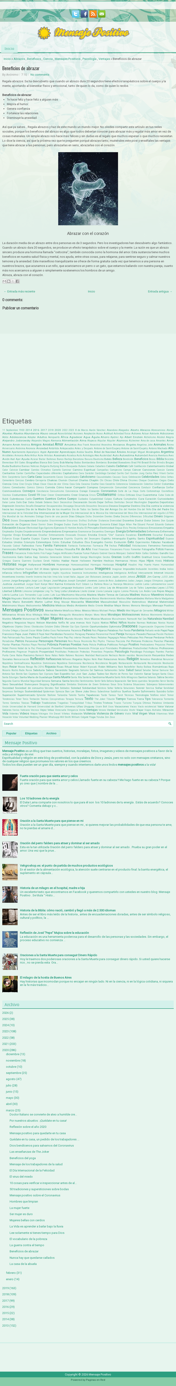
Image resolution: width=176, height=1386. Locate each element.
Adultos (42, 437)
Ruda (22, 670)
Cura (141, 498)
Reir (100, 659)
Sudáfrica (116, 691)
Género (67, 557)
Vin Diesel (55, 713)
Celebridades (150, 476)
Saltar (122, 670)
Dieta (116, 516)
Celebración (134, 476)
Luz (58, 594)
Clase (43, 484)
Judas (131, 580)
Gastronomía (9, 557)
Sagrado (74, 670)
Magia (6, 598)
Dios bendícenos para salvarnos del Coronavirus (42, 1145)
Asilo (79, 455)
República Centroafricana (16, 663)
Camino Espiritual (84, 469)
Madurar (145, 594)
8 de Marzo (81, 430)
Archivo (51, 733)
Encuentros (98, 531)
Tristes (98, 702)
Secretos (169, 677)
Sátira (160, 677)
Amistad (48, 444)
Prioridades (112, 648)
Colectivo (148, 484)
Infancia (7, 572)
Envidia (92, 534)
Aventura (163, 455)
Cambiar (24, 469)
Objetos (19, 626)
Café (130, 466)
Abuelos (18, 433)
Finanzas (104, 549)
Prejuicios (160, 644)
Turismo (127, 702)
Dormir (42, 524)
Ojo (72, 626)
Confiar (170, 487)
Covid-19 (34, 495)
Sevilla (170, 681)
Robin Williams (107, 666)
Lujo (39, 594)
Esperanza (56, 538)
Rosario (6, 670)
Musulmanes (119, 618)
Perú (70, 641)
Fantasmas (85, 545)
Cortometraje (153, 491)
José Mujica (59, 580)
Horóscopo (108, 564)
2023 (71, 430)
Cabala (90, 466)
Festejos (49, 549)
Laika (146, 584)
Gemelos (44, 557)
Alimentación (70, 440)
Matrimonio (9, 605)
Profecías (153, 648)
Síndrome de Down (88, 684)
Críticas (130, 495)
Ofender (65, 626)
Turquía (137, 702)
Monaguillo (65, 614)
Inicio (9, 48)
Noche (131, 622)
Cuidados (83, 498)
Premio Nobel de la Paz (22, 648)
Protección (73, 651)
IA (41, 569)
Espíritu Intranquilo (114, 538)
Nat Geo (142, 618)
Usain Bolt (101, 706)
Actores (136, 433)
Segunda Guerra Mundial (16, 681)
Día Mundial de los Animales (18, 516)
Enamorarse (84, 531)
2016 (36, 430)
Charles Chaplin (89, 480)
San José (76, 673)
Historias (9, 564)
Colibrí (157, 484)
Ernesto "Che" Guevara (111, 535)
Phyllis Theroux (106, 641)
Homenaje (63, 564)
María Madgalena (164, 598)
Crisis (92, 495)
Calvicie (13, 469)
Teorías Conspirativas (53, 699)
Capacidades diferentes (49, 473)
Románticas (160, 666)
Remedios (145, 659)
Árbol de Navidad (105, 452)
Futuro (95, 553)
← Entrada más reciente (19, 291)
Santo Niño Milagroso (126, 677)
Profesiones (166, 648)
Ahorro (105, 437)
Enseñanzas (29, 534)
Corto (142, 491)
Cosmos (6, 495)
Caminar (66, 469)
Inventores (8, 576)
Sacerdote (61, 670)
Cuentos (38, 498)
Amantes (161, 440)
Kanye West (47, 584)
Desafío (30, 505)
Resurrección (154, 663)
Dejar (100, 502)
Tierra (140, 699)
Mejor (117, 605)
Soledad (76, 688)
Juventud (19, 584)
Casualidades (71, 476)
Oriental (169, 626)
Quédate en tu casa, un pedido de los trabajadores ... (44, 1139)
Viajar (139, 710)
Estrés (55, 542)
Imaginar (117, 569)
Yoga (92, 717)
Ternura (79, 699)
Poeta (85, 644)
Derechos (20, 505)
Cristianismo (106, 495)
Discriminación (58, 520)
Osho (46, 630)
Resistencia (101, 663)
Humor (20, 569)
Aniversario (8, 448)
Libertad (7, 591)
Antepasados (67, 448)
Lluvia (99, 591)
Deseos (113, 505)
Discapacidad (27, 520)
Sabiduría (39, 670)
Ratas (55, 655)
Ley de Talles (136, 587)
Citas (36, 484)
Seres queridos (140, 681)
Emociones (156, 527)
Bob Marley (67, 462)
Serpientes (154, 681)
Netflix (61, 622)
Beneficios (34, 59)
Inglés (56, 572)
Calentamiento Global (160, 466)
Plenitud (42, 644)
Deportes (153, 502)
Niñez (113, 622)
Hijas (142, 560)
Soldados (65, 688)
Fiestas (59, 549)
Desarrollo (79, 505)
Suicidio (161, 691)
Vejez (43, 710)
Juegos (139, 580)
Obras (27, 626)
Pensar (148, 637)
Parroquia (130, 634)
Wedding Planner (38, 717)
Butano (82, 466)
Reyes (5, 666)
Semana (46, 681)
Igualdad (77, 569)
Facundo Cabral (11, 545)
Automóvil (141, 455)
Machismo (67, 594)
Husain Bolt (31, 569)
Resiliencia (88, 663)
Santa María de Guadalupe (35, 677)
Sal (91, 670)
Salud (130, 670)
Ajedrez (114, 437)
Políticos (112, 644)
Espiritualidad (155, 538)
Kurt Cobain (82, 584)
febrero (11, 1272)
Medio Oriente (95, 605)
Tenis (25, 699)
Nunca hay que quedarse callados (32, 1257)
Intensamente (145, 572)
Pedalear (102, 637)
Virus (151, 713)
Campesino (116, 469)
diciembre (12, 1054)
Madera (91, 594)
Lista (64, 591)
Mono (96, 614)
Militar (170, 610)
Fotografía (148, 549)
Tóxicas (25, 702)
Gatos (28, 557)
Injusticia (65, 572)
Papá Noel (44, 634)
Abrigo (170, 430)
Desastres (91, 505)
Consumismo (57, 491)
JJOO (164, 576)
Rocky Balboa (144, 666)
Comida (50, 487)
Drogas (58, 524)
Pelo (141, 637)
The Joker (99, 699)
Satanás (152, 677)
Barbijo (68, 459)
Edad (114, 524)
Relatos (122, 659)
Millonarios (9, 614)
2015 (5, 1313)
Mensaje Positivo (163, 605)
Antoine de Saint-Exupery (107, 448)
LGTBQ (169, 587)
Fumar (86, 553)
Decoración (80, 502)
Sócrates (49, 688)
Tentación (34, 699)
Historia (168, 560)
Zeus (112, 717)
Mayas (21, 605)
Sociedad (8, 688)
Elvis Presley (130, 527)
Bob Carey (53, 462)
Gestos (106, 557)
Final (95, 549)
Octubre (48, 626)
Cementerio (8, 480)
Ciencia (48, 59)
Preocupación (43, 648)
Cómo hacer (64, 487)
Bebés (108, 459)
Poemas (64, 644)
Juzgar (30, 584)
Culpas (108, 498)
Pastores (169, 634)
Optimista (115, 626)
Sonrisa (150, 688)
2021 (5, 1044)
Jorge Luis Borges (41, 580)
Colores (6, 487)
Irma (55, 576)
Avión (6, 459)
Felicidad (124, 545)
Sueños (126, 691)
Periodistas (8, 641)
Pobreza (52, 644)
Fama (39, 545)
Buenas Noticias (30, 466)
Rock (120, 666)
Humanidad (167, 564)
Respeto (113, 663)
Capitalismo (70, 473)
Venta (82, 710)
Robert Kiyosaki (88, 666)
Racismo (28, 655)
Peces (94, 637)
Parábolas (56, 634)
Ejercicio (59, 527)
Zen (107, 717)
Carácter (89, 473)
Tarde (104, 695)
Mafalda (169, 594)
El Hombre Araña (74, 527)
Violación (76, 713)
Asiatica (71, 455)
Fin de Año (83, 549)
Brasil (145, 462)
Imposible (129, 569)
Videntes (14, 713)
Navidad (168, 618)
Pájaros (102, 630)
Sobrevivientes (166, 684)
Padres (86, 630)
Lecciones (8, 587)
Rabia (19, 655)
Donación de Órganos (16, 524)
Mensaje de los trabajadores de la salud (36, 1164)
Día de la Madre (36, 509)
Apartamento (18, 452)
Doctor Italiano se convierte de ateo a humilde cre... (43, 1114)
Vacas (133, 706)
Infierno (18, 572)
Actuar (145, 433)
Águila (95, 437)
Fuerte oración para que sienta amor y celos (49, 776)
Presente (56, 648)
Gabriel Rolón (134, 553)
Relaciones (110, 659)
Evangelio (97, 542)
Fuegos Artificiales (63, 553)
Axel (12, 459)
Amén (16, 444)
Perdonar (159, 637)
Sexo (5, 684)
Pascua (151, 634)
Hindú (158, 560)
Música (95, 618)
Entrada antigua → (160, 291)
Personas (61, 641)
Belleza (117, 459)
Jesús (141, 576)
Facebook (168, 542)
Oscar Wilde (35, 630)
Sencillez (75, 681)
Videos (24, 713)
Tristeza (108, 702)
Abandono (112, 430)
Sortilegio (19, 691)
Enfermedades (136, 531)
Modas (54, 614)
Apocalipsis (32, 452)
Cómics (40, 487)
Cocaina (85, 484)
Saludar (147, 670)
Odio (57, 626)
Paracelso (68, 634)
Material (153, 601)
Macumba (80, 594)
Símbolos (72, 684)
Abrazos (19, 59)
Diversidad (115, 520)
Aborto (134, 430)
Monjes (89, 614)
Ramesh (39, 655)
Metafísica (68, 610)
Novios (161, 622)
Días (71, 516)
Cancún (161, 469)
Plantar (6, 644)
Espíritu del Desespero (87, 538)
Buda (5, 466)
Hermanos (121, 560)
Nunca (170, 622)
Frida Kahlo (33, 553)
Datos (31, 502)
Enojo (17, 534)
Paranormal (102, 634)
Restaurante (140, 663)
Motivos (145, 614)
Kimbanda (69, 584)
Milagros (160, 610)
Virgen (143, 713)
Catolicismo (88, 476)
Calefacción (140, 466)
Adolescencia (18, 437)
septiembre (13, 1073)
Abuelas (7, 433)
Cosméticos (167, 491)
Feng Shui (37, 549)
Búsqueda (71, 466)
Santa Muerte (61, 677)
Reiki (94, 659)
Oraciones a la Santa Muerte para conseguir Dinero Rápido (58, 955)
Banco (60, 459)
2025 (5, 1019)
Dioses (14, 520)
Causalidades (104, 476)
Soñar (158, 688)
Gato (20, 557)
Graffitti (136, 557)
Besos (152, 459)
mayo (9, 1097)
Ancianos (119, 444)
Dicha (88, 516)
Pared (112, 634)
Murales (78, 618)
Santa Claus (167, 673)
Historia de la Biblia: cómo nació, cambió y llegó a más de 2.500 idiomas (68, 910)
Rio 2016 (39, 666)
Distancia (104, 520)
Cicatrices (153, 480)
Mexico (86, 610)
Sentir (98, 681)
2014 (28, 430)
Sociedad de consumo (29, 688)
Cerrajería (40, 480)
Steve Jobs (82, 691)
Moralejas (114, 614)
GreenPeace (167, 557)
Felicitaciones (139, 545)
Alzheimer (134, 440)
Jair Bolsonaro (93, 576)
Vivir (171, 713)
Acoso (99, 433)
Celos (163, 476)
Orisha (6, 630)
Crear (44, 495)
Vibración (168, 710)
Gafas (145, 553)
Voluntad (24, 717)
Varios (15, 710)
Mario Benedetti (23, 601)
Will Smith (65, 717)
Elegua (118, 527)
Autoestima (126, 455)
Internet (158, 572)
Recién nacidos (127, 655)
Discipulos (42, 520)
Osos (53, 630)
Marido (6, 601)
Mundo (69, 618)
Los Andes (145, 591)
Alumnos (122, 440)
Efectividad (32, 527)
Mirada (21, 614)
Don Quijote (167, 520)
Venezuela (60, 710)
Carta (31, 476)
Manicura (85, 598)
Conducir (146, 487)
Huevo (156, 564)
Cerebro (29, 480)
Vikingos (43, 713)
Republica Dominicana (43, 663)
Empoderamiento (32, 531)
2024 (5, 1025)
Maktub (27, 598)
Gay (35, 557)
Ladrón (138, 584)
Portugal (123, 644)
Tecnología (142, 695)
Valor (160, 706)
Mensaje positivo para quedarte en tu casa (38, 1133)
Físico (126, 549)
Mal (34, 598)
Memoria (135, 605)
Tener (19, 699)
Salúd (138, 670)
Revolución (168, 663)
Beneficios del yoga (23, 1158)
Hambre (97, 560)
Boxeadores (124, 462)
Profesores (8, 651)
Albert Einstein (133, 437)
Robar (76, 666)
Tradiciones (49, 702)
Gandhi (164, 553)
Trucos (117, 702)
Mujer (44, 618)
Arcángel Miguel (136, 452)
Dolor (147, 520)
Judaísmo (120, 580)
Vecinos (35, 710)
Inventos (20, 576)
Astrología (88, 455)
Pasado (141, 634)
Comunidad (121, 487)
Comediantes (18, 487)
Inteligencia (106, 572)
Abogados (123, 430)
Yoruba (100, 717)
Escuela (169, 534)
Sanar (147, 673)
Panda (127, 630)
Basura (89, 459)
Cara (81, 473)
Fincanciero (116, 549)
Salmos (98, 670)
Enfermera (153, 531)
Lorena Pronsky (129, 591)
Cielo (171, 480)
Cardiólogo (100, 473)
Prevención (83, 648)
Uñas (80, 706)
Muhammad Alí (30, 618)
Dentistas (119, 502)
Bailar (42, 459)
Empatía (168, 527)
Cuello (28, 498)
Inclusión (141, 569)
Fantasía (73, 545)
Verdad (111, 710)
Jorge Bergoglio (20, 580)
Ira (45, 576)
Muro (87, 618)
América (25, 444)
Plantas (15, 644)
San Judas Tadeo (93, 673)
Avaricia (152, 455)
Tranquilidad (77, 702)
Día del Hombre (127, 509)
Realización (102, 655)
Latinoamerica (158, 584)
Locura (108, 591)
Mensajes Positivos (67, 59)
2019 (5, 1288)
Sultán (170, 691)
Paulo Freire (56, 637)
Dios (6, 520)
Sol (57, 688)
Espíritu (68, 538)
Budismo (15, 466)
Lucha (14, 594)
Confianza (158, 487)
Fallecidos (28, 545)
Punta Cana (8, 655)
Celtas (170, 476)
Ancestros (106, 444)
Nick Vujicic (93, 622)
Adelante (154, 433)
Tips (148, 699)
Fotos (160, 549)
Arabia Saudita (85, 452)
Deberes (48, 502)
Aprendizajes (68, 452)
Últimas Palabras (152, 702)
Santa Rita (76, 677)
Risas (60, 666)
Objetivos (8, 626)
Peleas (123, 637)
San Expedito (62, 673)
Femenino (154, 545)
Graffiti (126, 557)
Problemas (125, 648)
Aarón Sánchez (97, 430)
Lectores (19, 587)
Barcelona (78, 459)
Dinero (158, 516)
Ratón (62, 655)
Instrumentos (90, 572)
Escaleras (131, 535)
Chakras (52, 480)
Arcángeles (153, 452)
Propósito (33, 651)
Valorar (169, 706)
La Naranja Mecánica (122, 584)
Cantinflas (30, 473)
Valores (6, 710)
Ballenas (51, 459)
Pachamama (63, 630)
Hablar (65, 560)
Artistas (48, 455)
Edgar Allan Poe (128, 524)
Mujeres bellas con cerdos (27, 1220)
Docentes (128, 520)
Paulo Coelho (41, 637)
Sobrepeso (152, 684)
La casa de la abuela (23, 1264)
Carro (24, 476)
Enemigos (109, 531)
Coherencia (122, 484)
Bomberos (101, 462)
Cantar (19, 473)
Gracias (116, 557)
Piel (128, 641)
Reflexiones (53, 659)
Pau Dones (26, 637)
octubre (11, 1066)
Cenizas (19, 480)
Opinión (84, 626)
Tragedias (63, 702)
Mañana (149, 598)
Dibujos (80, 516)
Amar (170, 440)
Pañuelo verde (152, 630)
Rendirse (156, 659)
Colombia (168, 484)
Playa (34, 644)
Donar (34, 524)
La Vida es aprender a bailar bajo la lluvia (36, 1226)
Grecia (156, 557)
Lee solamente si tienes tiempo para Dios (37, 1233)
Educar (21, 527)
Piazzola (120, 641)
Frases (8, 553)
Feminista (23, 549)
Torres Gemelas (11, 702)
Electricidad (107, 527)
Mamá (58, 598)
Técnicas (129, 695)
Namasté (132, 618)
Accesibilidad (65, 433)
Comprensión (106, 487)
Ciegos (163, 480)
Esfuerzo (7, 538)
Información (45, 572)
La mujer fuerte (19, 1208)
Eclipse (83, 524)
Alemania (56, 440)
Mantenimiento (108, 598)
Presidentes (70, 648)
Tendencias (8, 699)
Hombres (49, 564)
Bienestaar (8, 462)
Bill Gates (20, 462)
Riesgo (29, 666)
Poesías (76, 644)
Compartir (79, 487)
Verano (102, 710)
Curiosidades (165, 498)
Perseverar (31, 641)
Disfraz (83, 520)
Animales (160, 444)
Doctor (139, 520)
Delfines (109, 502)
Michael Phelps (107, 610)
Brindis (161, 462)
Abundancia (31, 433)
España (25, 538)
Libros (17, 591)
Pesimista (86, 641)
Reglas (87, 659)
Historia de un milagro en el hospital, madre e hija (52, 888)
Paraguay (80, 634)
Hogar (22, 564)
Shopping (44, 684)
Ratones (70, 655)
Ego (41, 527)
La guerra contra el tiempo (27, 1245)
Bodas (77, 462)
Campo (127, 469)
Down (50, 524)
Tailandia (62, 695)
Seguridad (35, 681)
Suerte (136, 691)
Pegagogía (113, 637)
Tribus (88, 702)
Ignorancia (65, 569)
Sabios (50, 670)
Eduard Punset (146, 524)
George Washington (91, 557)
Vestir (132, 710)
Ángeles (131, 444)
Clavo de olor (54, 484)
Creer (74, 495)
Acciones (78, 433)
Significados (58, 684)
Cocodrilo (110, 484)
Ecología (93, 524)
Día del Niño (144, 509)
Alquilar (101, 440)
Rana (47, 655)
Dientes (108, 516)
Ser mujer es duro (21, 1214)
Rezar (13, 666)
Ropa (171, 666)
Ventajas (104, 59)
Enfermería (167, 531)
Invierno (38, 576)
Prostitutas (61, 651)
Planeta (169, 641)
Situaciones (139, 684)
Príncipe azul (97, 648)
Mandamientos (71, 598)
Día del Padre (160, 509)
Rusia (29, 670)
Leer (36, 587)
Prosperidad (46, 651)
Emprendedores (51, 531)
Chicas (108, 480)
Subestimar (104, 691)
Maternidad (167, 601)
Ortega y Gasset (19, 630)
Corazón (94, 491)
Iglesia (55, 569)
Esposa (170, 538)
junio (9, 1091)
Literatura (74, 591)
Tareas (112, 695)
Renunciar (168, 659)
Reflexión (37, 659)
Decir (56, 502)
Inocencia (77, 572)
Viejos (34, 713)
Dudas (67, 524)
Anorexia (30, 448)
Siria (120, 684)
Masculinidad (109, 601)
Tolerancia (157, 699)
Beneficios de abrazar (21, 68)
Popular (11, 733)
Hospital (121, 564)
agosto (11, 1079)
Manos (95, 598)
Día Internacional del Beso (119, 513)
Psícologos (149, 651)
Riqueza (50, 666)
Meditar (108, 605)
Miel (128, 610)
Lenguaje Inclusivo (72, 587)
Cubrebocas (17, 498)
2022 (65, 430)
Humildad (8, 569)
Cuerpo (72, 498)
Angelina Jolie (145, 444)
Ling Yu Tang (52, 591)
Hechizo (109, 560)
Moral (104, 614)
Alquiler (111, 440)
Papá (164, 630)
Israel (66, 576)
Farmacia (98, 545)
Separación (120, 681)
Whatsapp (53, 717)
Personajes (46, 641)
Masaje (65, 601)
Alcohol (161, 437)
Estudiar (66, 542)
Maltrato (48, 598)
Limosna (27, 591)
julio (8, 1085)
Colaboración (136, 484)
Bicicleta (169, 459)
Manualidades (135, 598)
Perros (19, 641)
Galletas (154, 553)
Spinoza (60, 691)
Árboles (121, 452)
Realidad (90, 655)
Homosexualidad (80, 564)
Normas (141, 622)
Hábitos (55, 560)
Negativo (7, 622)
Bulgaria (45, 466)
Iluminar (89, 569)
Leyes (161, 587)
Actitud (108, 433)
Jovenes (92, 580)
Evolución (120, 542)
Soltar (110, 688)
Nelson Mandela (46, 622)
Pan (121, 630)
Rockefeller (129, 666)
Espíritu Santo (136, 538)
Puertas (169, 651)
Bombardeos (88, 462)
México (95, 610)
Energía (121, 531)
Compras (92, 487)
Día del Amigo (109, 509)
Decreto (92, 502)
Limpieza (38, 591)
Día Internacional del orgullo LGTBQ (154, 513)
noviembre (13, 1060)
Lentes (88, 587)
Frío (43, 553)
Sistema (128, 684)
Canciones (148, 469)
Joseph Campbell (76, 580)
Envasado (71, 535)
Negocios (20, 622)
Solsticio (101, 688)
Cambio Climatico (41, 469)
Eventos (108, 542)
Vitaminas (162, 713)
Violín (128, 713)
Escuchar (158, 535)
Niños (122, 622)
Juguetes (169, 580)
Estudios (77, 542)
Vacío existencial (147, 706)
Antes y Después (84, 448)
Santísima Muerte (103, 677)
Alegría (170, 437)
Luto (52, 594)
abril (9, 1104)
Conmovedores (11, 491)
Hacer (74, 560)
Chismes (133, 480)
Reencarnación (21, 659)
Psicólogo (136, 651)
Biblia (160, 459)
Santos (142, 677)
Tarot (120, 695)
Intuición (169, 572)
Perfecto (169, 637)
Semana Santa (60, 680)
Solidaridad (89, 688)
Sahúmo (84, 670)
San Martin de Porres (116, 673)
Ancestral (95, 444)
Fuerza (78, 553)
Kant (37, 584)
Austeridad (106, 455)
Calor (5, 469)
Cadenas (122, 466)
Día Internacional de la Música (87, 513)
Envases (82, 535)
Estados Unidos (12, 542)
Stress (93, 691)
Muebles (6, 618)
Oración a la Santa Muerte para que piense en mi (51, 821)
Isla (60, 576)
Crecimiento (62, 495)
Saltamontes (111, 670)
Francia (169, 549)
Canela (170, 469)
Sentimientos (87, 681)
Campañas (103, 469)
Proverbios (96, 651)
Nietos (105, 622)
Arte (27, 455)
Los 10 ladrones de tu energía (39, 798)
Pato (4, 637)
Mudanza (168, 614)
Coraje (84, 491)
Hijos (150, 560)
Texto (88, 699)
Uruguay (89, 706)
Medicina (48, 605)
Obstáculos (37, 626)
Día (143, 505)
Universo (70, 706)
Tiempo (121, 699)
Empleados (8, 531)
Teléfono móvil (158, 695)
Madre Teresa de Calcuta (113, 594)
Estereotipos (43, 542)
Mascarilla (77, 601)
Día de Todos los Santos (85, 509)
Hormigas (96, 564)
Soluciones (129, 688)
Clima (65, 484)
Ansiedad (42, 448)
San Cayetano (31, 673)
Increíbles (153, 569)
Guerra (16, 560)
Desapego (68, 505)
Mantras (121, 598)
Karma (59, 584)
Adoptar (32, 437)
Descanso (103, 505)
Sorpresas (7, 691)
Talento (72, 695)
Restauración (125, 663)
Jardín (122, 576)
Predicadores (147, 644)
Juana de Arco (105, 580)
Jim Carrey (153, 576)
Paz (66, 637)
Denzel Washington (136, 502)
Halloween (85, 560)
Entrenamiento (56, 535)
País (94, 630)
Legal (43, 587)
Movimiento (156, 614)
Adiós (5, 437)
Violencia (89, 713)
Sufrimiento (148, 691)
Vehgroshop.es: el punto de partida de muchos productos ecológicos (66, 865)
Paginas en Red (95, 1379)
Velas (50, 710)
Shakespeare (31, 684)
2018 (50, 430)
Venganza (72, 710)
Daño (19, 502)
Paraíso (90, 634)
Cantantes (8, 473)
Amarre (7, 444)
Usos (111, 706)
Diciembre (98, 516)
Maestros (157, 594)
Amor (59, 444)
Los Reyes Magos (163, 591)
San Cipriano (46, 673)
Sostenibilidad (33, 691)
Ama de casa (148, 440)
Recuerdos (158, 655)
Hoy (140, 564)
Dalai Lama (8, 502)
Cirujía (28, 484)
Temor (170, 695)
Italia (73, 576)
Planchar (158, 641)
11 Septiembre (10, 430)
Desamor (40, 505)
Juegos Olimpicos (153, 580)
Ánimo (170, 444)
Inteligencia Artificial (125, 572)
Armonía (19, 455)
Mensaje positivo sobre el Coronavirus (35, 1195)
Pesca (77, 641)
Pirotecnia (147, 641)
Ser (129, 680)
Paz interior (75, 637)
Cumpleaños (130, 498)
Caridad (111, 473)
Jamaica (106, 576)
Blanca (43, 462)
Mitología (37, 614)
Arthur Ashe (36, 455)
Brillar (152, 462)
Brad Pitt (136, 462)
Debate (39, 502)
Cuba (161, 495)
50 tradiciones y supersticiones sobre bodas (39, 1189)
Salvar (155, 670)
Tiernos (131, 699)
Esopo (16, 538)
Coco (101, 484)
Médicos (60, 605)
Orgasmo (159, 626)
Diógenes (169, 516)
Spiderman (49, 691)
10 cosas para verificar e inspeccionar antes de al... (43, 1183)
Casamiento (49, 476)
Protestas (85, 651)
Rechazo (113, 655)
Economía (105, 524)
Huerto (147, 564)
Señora (110, 681)
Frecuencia (20, 553)
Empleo (19, 531)
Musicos (106, 618)
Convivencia (71, 491)
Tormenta (169, 699)
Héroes (133, 560)
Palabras (112, 630)
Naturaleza (155, 618)
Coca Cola (74, 484)
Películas (132, 637)
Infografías (30, 572)
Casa (38, 476)
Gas (171, 553)
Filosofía (70, 549)
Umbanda (168, 702)
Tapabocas (92, 695)
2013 (5, 1325)
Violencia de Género (110, 713)
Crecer (50, 495)
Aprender (53, 452)
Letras (102, 587)
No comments (39, 74)
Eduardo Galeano (164, 524)
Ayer (18, 459)
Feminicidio (9, 549)
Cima (15, 484)
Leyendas (151, 587)
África (64, 437)
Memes (126, 605)
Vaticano (25, 710)
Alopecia (91, 440)
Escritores (144, 534)
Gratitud (147, 557)
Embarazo (142, 527)
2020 (58, 430)
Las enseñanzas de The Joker (29, 1151)
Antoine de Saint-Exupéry (134, 448)
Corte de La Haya (128, 491)
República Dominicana (69, 663)
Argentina (167, 452)
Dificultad (148, 516)
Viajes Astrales (152, 710)
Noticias (152, 622)
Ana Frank (83, 444)
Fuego (48, 553)
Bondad (113, 462)
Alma (83, 440)
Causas (116, 476)
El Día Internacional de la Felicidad (32, 1170)
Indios (170, 569)
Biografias (32, 462)
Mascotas (92, 601)
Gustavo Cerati (41, 560)
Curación (150, 498)
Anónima (20, 448)
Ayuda (25, 459)
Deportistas (167, 502)
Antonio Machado (158, 448)
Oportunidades (99, 626)
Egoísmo (48, 527)
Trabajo (35, 702)
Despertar (124, 505)
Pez (95, 641)
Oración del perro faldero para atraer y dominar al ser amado (60, 843)
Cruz (139, 495)
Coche (95, 484)
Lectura (29, 587)
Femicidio (168, 545)
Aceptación (90, 433)
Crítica (121, 495)
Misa (28, 614)
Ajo (121, 437)
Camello (56, 469)
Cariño (120, 473)
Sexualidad (16, 684)
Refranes (67, 659)
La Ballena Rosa (99, 584)
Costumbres (19, 495)
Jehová (131, 576)
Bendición (128, 459)
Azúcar (34, 459)
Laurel (170, 584)
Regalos (77, 659)
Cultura (117, 498)
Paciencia (76, 630)
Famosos (60, 545)
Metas (77, 610)
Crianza (83, 495)
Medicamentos (33, 605)
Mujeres (56, 618)
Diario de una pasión (56, 516)
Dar (25, 502)
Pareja (120, 634)
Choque (143, 480)
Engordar (7, 535)
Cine (21, 484)
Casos (59, 476)
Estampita (29, 542)
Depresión (8, 505)
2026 (5, 1012)
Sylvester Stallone (46, 695)
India (163, 569)
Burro (63, 466)
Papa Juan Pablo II (26, 634)
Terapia (70, 699)
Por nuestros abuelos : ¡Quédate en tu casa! (38, 1120)
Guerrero (26, 560)
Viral (135, 713)
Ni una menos (75, 622)
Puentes (160, 651)
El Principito (92, 527)
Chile (116, 480)
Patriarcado (14, 637)
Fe (106, 545)
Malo (39, 598)
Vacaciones (122, 706)
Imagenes (103, 569)
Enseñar (42, 535)
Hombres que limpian (24, 1201)
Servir (163, 681)
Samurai (164, 670)
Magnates (16, 598)
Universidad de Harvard (23, 706)
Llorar (91, 591)
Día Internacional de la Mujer (52, 513)
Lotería (6, 594)
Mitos (47, 614)
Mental (49, 610)
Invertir (29, 576)
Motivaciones (131, 614)
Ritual (68, 666)
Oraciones (130, 626)
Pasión (160, 634)
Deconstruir (66, 502)
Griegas (6, 560)
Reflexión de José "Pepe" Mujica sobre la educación (54, 933)
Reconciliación (143, 655)
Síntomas (105, 684)
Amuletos (70, 444)
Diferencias (136, 516)
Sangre (156, 673)
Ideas (46, 569)
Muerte (17, 618)
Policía (92, 644)
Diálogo (40, 516)
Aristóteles (8, 455)
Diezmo (125, 516)
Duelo (75, 524)
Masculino (124, 601)
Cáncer (136, 469)
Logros (116, 591)
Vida (5, 713)
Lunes (46, 594)
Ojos (77, 626)
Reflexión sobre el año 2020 (28, 1126)
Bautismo (98, 459)
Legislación (53, 587)
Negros (31, 622)
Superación (9, 695)
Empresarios (69, 531)
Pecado (86, 637)
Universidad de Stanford (50, 706)
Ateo (96, 455)
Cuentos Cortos (55, 498)
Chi (101, 480)
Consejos (28, 491)
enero (10, 1279)
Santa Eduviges (10, 677)
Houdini (132, 564)
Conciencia (134, 487)
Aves (171, 455)
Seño (103, 681)
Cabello (110, 466)
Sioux (113, 684)
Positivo (134, 644)
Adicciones (167, 433)
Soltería (118, 688)
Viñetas (66, 713)
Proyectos (109, 651)
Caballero (100, 466)
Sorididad (169, 688)
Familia (47, 545)
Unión (5, 706)
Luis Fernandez (27, 594)
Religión (132, 659)
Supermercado (26, 695)
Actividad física (122, 433)
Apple (43, 452)
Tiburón (110, 699)
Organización (146, 626)
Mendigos (146, 605)
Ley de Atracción (117, 587)
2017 (44, 430)
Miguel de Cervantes (142, 610)
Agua (86, 437)
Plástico (25, 644)
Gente (75, 557)
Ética (87, 542)
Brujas (170, 462)
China (123, 480)
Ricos (21, 666)
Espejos (35, 538)
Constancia (42, 491)
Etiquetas (31, 733)
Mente (58, 610)
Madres (135, 594)
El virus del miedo (21, 1176)
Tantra (81, 695)
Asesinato (60, 455)
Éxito (131, 542)
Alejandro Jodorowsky (16, 440)
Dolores (156, 520)
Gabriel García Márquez (112, 553)
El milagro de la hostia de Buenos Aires (46, 977)
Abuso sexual (48, 433)
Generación (56, 557)
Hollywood (34, 564)
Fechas (113, 545)
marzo (10, 1110)
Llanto (83, 591)
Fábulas (156, 542)
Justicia (7, 584)
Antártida (54, 448)
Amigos (36, 444)
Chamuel (73, 480)
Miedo (121, 610)
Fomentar (136, 549)
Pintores (136, 641)
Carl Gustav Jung (134, 473)
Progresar (21, 651)
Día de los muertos (59, 509)
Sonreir (140, 688)
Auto (116, 455)
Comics (31, 487)
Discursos (72, 520)
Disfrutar (92, 520)
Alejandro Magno (40, 440)
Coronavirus (109, 491)
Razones (79, 655)
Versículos (122, 710)
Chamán (62, 480)
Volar (15, 717)
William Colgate (80, 717)
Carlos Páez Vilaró (155, 473)
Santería (87, 677)
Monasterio (78, 614)
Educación (9, 527)
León (95, 587)
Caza (124, 476)
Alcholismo (150, 437)
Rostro (14, 670)
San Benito (17, 673)
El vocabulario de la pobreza (28, 1239)
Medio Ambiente (77, 605)
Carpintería (14, 476)
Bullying (54, 466)
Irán (49, 576)
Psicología (89, 59)
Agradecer (75, 437)
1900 (21, 430)
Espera (45, 538)
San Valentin (136, 673)
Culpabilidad (96, 498)
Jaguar (80, 576)
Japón (115, 576)
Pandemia (137, 630)
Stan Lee (69, 691)
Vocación (7, 717)
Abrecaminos (158, 430)
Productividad (140, 648)
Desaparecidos (55, 505)
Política (101, 644)
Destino (135, 505)
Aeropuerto (54, 437)
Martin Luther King (47, 601)
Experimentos (142, 542)
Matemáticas (139, 601)
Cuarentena (150, 495)
